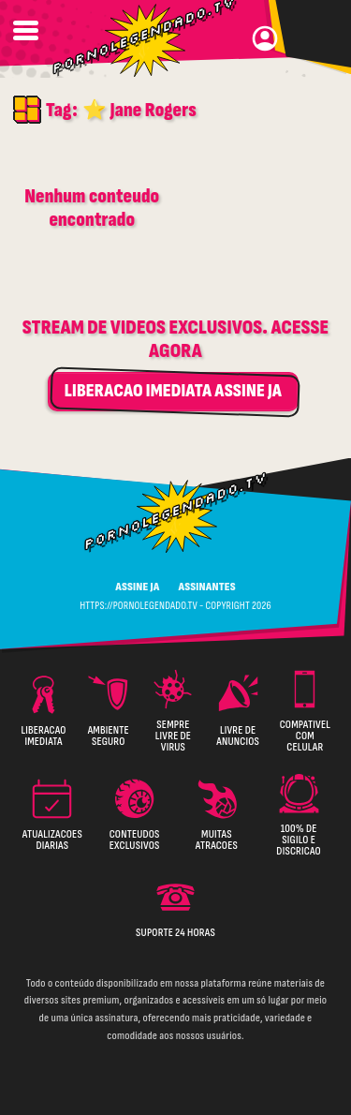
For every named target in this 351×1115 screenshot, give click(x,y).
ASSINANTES (206, 587)
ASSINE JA (137, 587)
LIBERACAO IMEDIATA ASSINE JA (173, 391)
